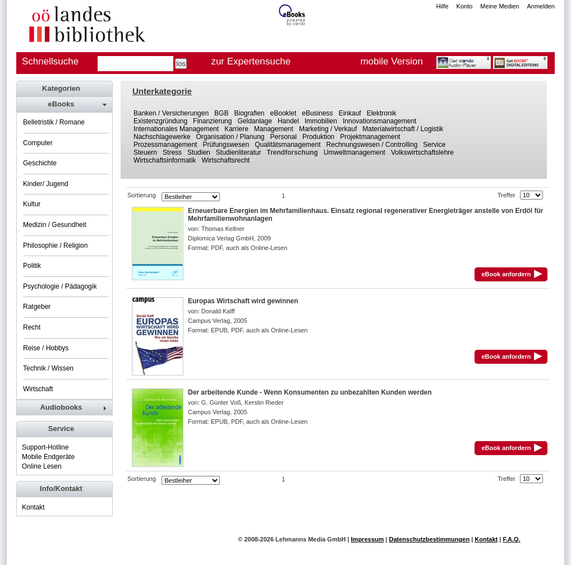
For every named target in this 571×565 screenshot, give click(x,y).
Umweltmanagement (354, 152)
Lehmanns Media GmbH (310, 539)
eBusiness (317, 113)
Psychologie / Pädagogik (59, 286)
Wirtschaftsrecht (225, 160)
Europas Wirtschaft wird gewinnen (243, 301)
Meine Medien (499, 6)
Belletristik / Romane (54, 122)
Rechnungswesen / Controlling (372, 145)
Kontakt (33, 507)
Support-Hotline (45, 447)
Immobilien (321, 121)
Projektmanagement (370, 137)
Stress (172, 152)
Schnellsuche (50, 61)
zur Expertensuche (251, 61)
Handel (288, 121)
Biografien (249, 113)
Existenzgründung (160, 121)
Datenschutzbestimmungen (429, 539)
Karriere (236, 129)
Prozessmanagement (165, 145)
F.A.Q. (511, 539)
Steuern (145, 152)
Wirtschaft (38, 389)
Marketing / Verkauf (328, 129)
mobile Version (391, 61)
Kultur (31, 204)
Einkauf (350, 113)
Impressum (367, 539)
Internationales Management (176, 129)
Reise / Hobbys (45, 348)
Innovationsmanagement (379, 121)
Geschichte (40, 163)
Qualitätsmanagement (287, 145)
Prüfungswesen (225, 145)
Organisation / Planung (230, 137)
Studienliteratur (238, 152)
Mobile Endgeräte (48, 457)
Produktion (318, 137)
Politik (32, 266)
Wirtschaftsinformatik (164, 160)
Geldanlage (254, 121)
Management (273, 129)
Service (434, 145)
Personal (283, 137)
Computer (38, 143)
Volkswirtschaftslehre (422, 152)
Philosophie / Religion (55, 245)
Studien (198, 152)
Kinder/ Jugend (45, 184)
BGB (221, 113)
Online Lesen (42, 466)
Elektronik (382, 113)
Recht (31, 327)
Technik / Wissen (48, 368)
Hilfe (442, 6)
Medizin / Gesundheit (54, 225)
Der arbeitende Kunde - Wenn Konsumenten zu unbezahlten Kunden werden (309, 392)
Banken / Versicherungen (171, 113)
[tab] (64, 104)
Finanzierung (212, 121)
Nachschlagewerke (161, 137)
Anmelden (541, 6)
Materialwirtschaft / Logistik (402, 129)
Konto (465, 6)
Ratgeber (36, 307)
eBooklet (283, 113)
